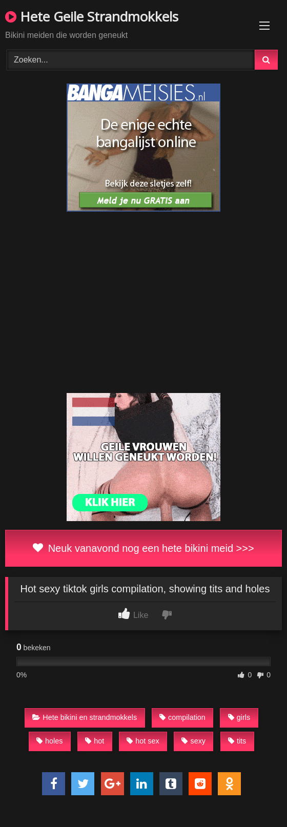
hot (94, 741)
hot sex (143, 741)
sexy (193, 741)
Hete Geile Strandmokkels (91, 16)
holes (49, 741)
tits (237, 741)
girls (239, 717)
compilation (182, 717)
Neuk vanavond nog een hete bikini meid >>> (143, 548)
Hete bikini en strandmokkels (84, 717)
